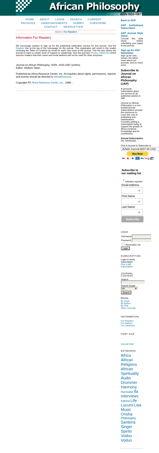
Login (59, 19)
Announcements (54, 23)
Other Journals (128, 308)
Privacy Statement (100, 53)
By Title (124, 305)
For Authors (127, 323)
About (45, 19)
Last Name (130, 206)
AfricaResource (62, 76)
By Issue (125, 301)
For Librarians (128, 325)
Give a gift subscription (127, 265)
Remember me (133, 245)
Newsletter (73, 26)
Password (126, 240)
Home (30, 19)
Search (76, 19)
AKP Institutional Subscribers (132, 26)
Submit (78, 23)
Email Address (130, 185)
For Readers (127, 321)
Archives (28, 23)
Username (126, 236)
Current (95, 19)
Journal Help (127, 344)
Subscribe (98, 23)
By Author (126, 303)
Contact (51, 26)
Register (20, 48)
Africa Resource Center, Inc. (48, 82)
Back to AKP (128, 20)
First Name (130, 196)
